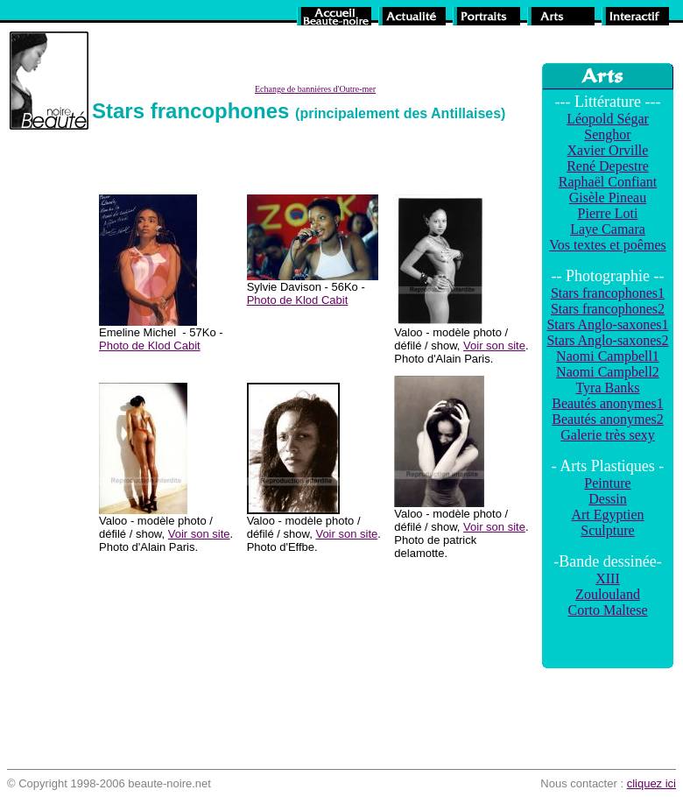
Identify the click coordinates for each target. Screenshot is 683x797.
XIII (607, 578)
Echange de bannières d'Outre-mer (315, 89)
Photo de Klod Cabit (150, 345)
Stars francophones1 (608, 293)
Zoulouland (607, 594)
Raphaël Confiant (608, 181)
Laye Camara (607, 229)
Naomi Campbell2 (607, 371)
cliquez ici (651, 783)
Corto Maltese (607, 610)
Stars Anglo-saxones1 (607, 324)
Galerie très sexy (607, 434)
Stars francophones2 (608, 308)
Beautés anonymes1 (608, 403)
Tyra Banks (607, 387)
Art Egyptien (607, 514)
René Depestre (608, 166)
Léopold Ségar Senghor (608, 126)
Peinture (607, 483)
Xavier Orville (608, 150)
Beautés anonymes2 (608, 419)
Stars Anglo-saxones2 (607, 340)
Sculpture (607, 530)
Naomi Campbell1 (607, 356)
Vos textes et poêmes (607, 244)
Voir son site (494, 345)
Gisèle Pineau (607, 197)
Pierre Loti (608, 213)
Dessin (607, 498)
